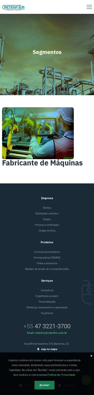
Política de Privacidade (61, 374)
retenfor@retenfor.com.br (51, 332)
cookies (23, 374)
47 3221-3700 (53, 326)
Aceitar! (44, 385)
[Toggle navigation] (89, 7)
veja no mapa (47, 349)
